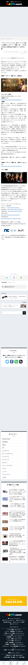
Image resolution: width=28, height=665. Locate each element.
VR (3, 447)
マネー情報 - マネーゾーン (14, 640)
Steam (3, 444)
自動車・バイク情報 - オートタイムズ (14, 644)
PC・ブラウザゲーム (7, 453)
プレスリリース (11, 282)
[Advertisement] (14, 22)
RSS (20, 363)
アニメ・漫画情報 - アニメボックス (14, 631)
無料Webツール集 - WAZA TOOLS (14, 655)
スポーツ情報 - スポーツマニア (14, 638)
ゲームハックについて (14, 618)
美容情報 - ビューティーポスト (14, 637)
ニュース (4, 471)
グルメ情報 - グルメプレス (14, 629)
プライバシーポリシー (9, 620)
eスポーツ (4, 462)
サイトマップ (15, 624)
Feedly (16, 363)
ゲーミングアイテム (7, 465)
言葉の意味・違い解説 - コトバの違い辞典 (14, 657)
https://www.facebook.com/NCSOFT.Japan (11, 218)
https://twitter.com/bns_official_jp (14, 209)
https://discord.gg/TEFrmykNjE (15, 211)
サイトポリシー (21, 620)
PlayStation (5, 441)
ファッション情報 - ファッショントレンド (14, 635)
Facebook (12, 363)
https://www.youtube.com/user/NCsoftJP (10, 214)
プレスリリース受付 (19, 622)
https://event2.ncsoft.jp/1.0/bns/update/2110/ (11, 99)
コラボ (4, 468)
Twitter (7, 363)
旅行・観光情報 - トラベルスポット (14, 642)
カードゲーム (5, 456)
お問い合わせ (8, 622)
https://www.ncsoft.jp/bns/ (13, 207)
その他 (4, 477)
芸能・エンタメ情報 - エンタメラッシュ (14, 633)
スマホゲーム (5, 450)
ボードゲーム (5, 459)
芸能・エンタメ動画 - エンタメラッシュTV (14, 649)
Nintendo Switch (6, 439)
